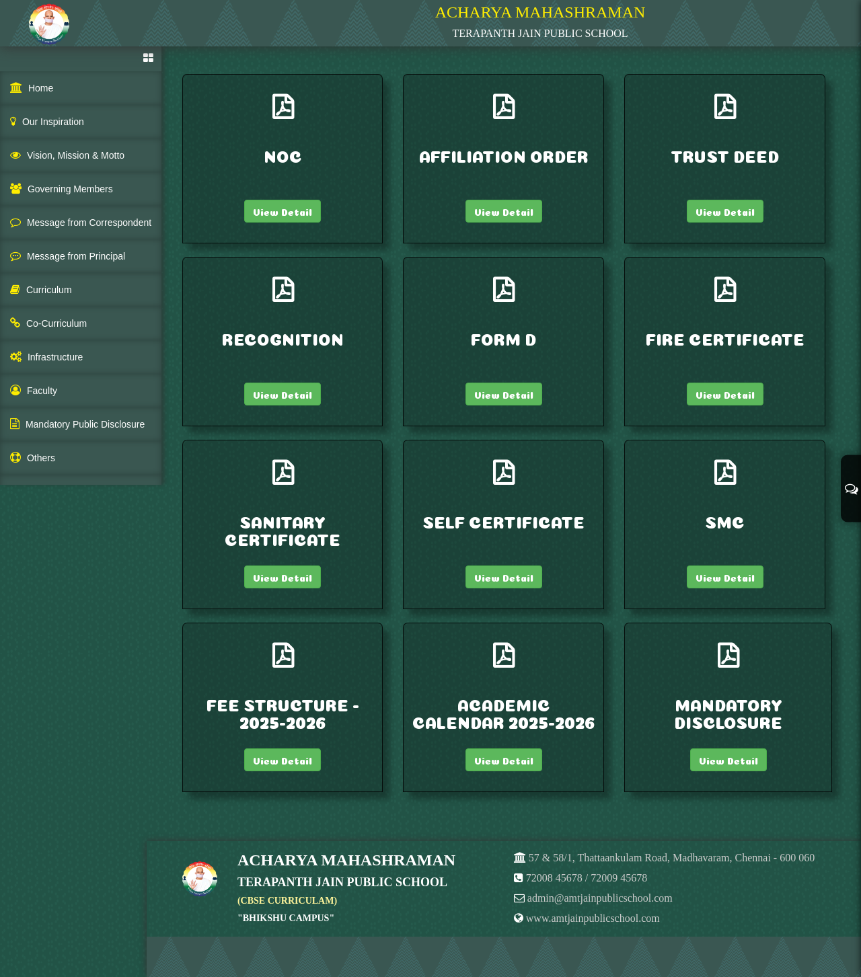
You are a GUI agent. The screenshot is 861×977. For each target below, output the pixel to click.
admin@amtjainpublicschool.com (600, 898)
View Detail (282, 211)
